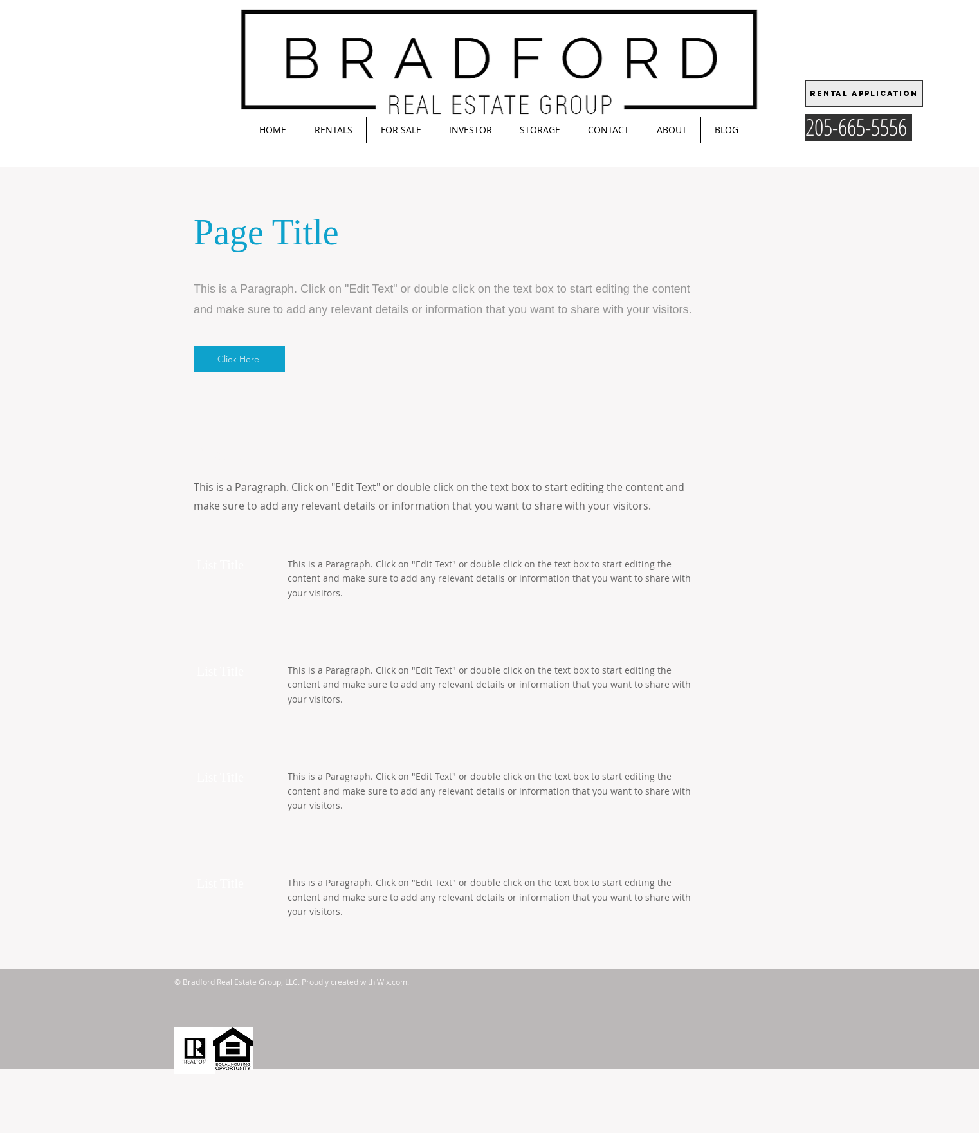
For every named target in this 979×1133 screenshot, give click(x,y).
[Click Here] (239, 359)
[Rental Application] (864, 93)
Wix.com (392, 982)
